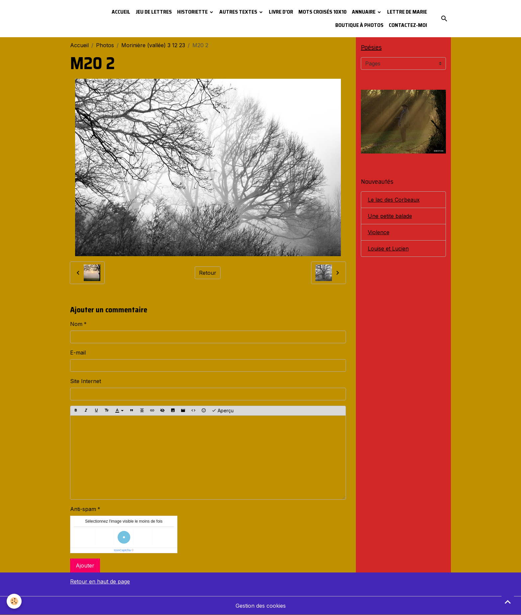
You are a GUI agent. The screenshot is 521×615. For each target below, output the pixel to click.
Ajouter (85, 565)
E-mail (78, 352)
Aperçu (223, 411)
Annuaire (364, 12)
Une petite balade (390, 216)
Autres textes (238, 12)
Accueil (121, 12)
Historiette (193, 12)
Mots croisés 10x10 (322, 12)
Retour (207, 272)
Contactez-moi (408, 25)
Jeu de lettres (154, 12)
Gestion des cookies (261, 605)
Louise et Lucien (388, 248)
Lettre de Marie (407, 12)
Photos (105, 45)
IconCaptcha (122, 550)
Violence (378, 232)
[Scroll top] (507, 601)
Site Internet (85, 381)
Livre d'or (281, 12)
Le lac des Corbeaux (394, 199)
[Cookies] (14, 601)
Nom (76, 324)
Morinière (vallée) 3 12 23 (153, 45)
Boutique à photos (359, 25)
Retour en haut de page (100, 581)
